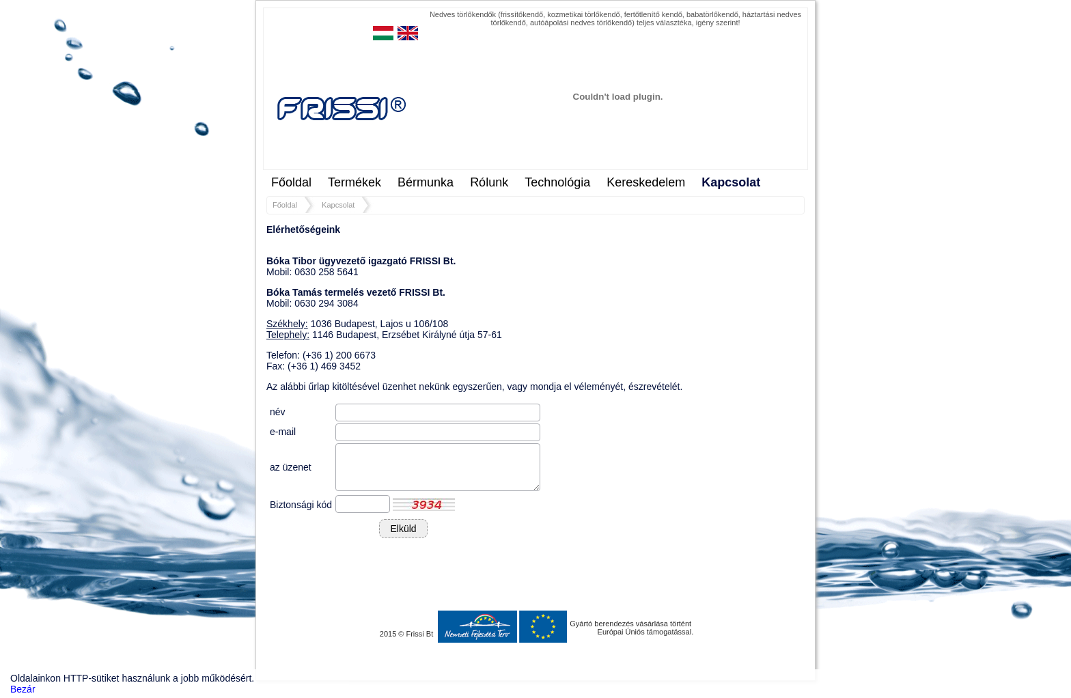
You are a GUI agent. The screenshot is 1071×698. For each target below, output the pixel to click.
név (278, 411)
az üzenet (290, 467)
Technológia (557, 182)
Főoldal (291, 182)
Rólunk (489, 182)
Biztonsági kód (301, 504)
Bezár (23, 689)
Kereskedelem (646, 182)
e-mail (283, 431)
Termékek (354, 182)
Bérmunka (426, 182)
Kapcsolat (730, 182)
